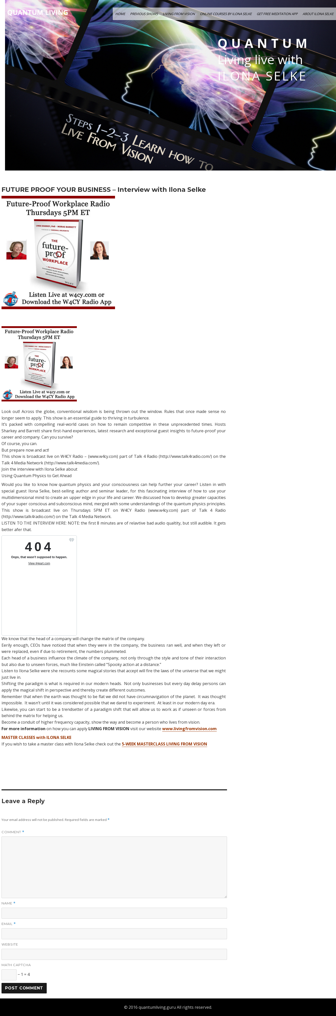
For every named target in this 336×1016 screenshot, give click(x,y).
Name (9, 903)
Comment (13, 832)
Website (10, 944)
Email (9, 924)
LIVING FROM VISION (179, 14)
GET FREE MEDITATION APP (277, 14)
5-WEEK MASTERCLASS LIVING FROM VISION (164, 744)
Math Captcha (16, 965)
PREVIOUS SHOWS (144, 14)
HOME (120, 14)
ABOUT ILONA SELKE (318, 14)
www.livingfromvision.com (189, 728)
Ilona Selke (262, 76)
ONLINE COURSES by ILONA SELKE (226, 14)
